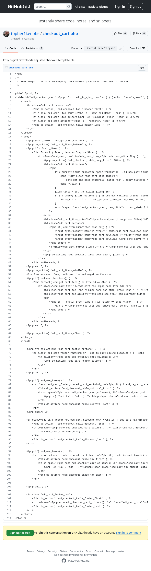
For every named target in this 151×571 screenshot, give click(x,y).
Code (10, 48)
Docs (88, 551)
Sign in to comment (128, 532)
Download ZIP (137, 48)
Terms (30, 551)
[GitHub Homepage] (64, 560)
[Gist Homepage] (19, 6)
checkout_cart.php (60, 33)
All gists (80, 6)
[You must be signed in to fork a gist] (139, 33)
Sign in (120, 6)
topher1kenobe (25, 33)
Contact (99, 551)
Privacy (41, 551)
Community (76, 551)
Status (63, 551)
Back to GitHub (98, 6)
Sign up (135, 6)
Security (52, 551)
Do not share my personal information (75, 554)
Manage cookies (115, 551)
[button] (120, 48)
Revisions (32, 48)
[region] (75, 296)
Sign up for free (20, 533)
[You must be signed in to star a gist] (120, 33)
